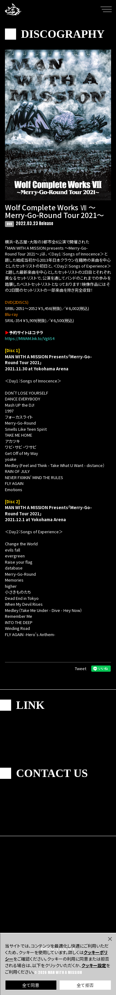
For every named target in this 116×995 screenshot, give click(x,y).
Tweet (80, 668)
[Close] (110, 939)
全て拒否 (85, 985)
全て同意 (30, 985)
